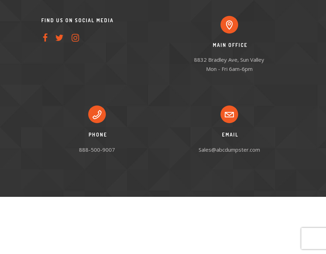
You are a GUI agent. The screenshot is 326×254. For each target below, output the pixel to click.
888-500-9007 (97, 149)
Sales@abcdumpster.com (229, 149)
